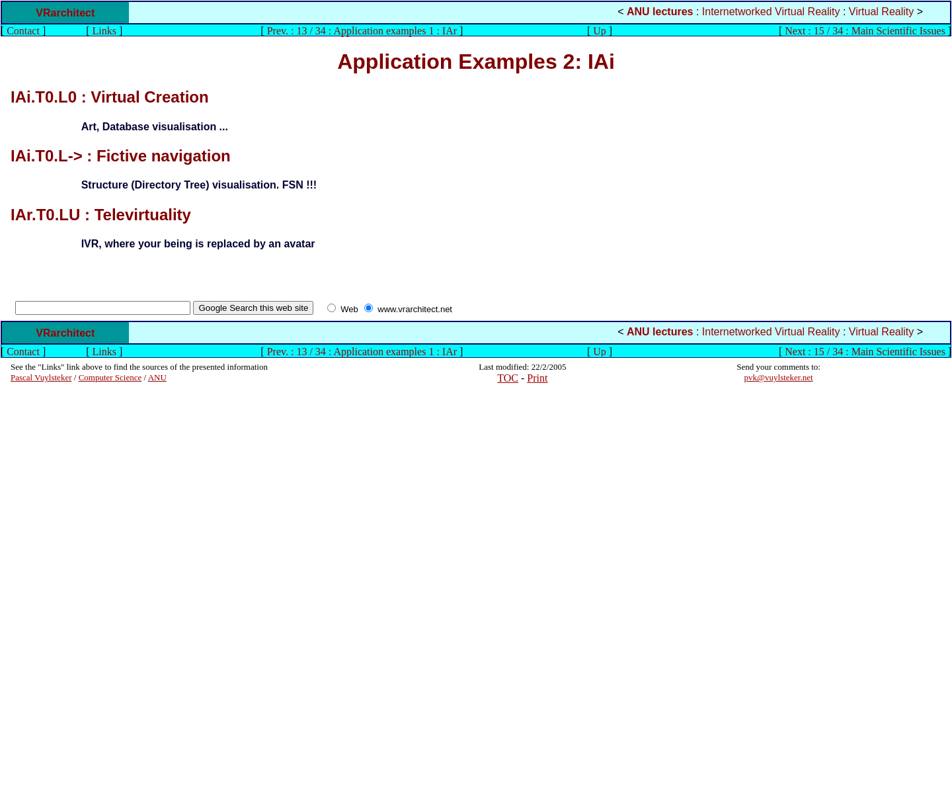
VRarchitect (65, 13)
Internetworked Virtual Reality (771, 11)
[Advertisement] (50, 592)
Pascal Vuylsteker (41, 377)
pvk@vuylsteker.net (778, 377)
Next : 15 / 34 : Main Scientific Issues (865, 30)
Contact (23, 30)
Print (537, 378)
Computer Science (110, 377)
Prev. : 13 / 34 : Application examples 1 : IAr (362, 30)
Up (599, 30)
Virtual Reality (881, 11)
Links (104, 30)
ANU (157, 377)
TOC (507, 378)
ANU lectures (660, 11)
